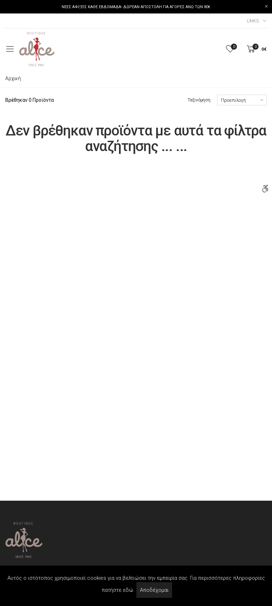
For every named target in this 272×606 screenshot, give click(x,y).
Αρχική (13, 78)
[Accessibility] (265, 189)
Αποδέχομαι (154, 590)
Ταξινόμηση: (199, 100)
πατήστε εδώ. (118, 590)
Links (253, 20)
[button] (256, 49)
